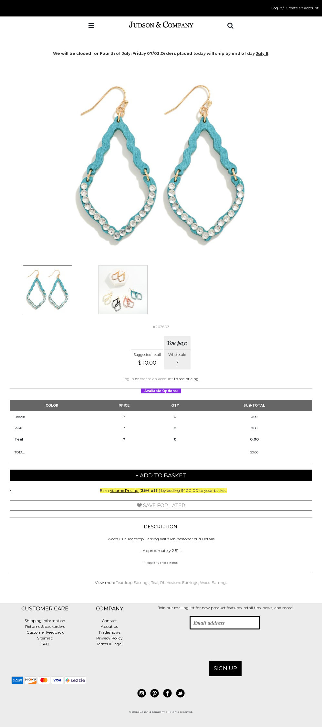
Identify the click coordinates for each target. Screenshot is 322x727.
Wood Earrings (213, 582)
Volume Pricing (124, 490)
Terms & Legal (109, 643)
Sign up (225, 668)
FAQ (45, 643)
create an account (156, 378)
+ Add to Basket (161, 475)
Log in (276, 8)
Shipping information (45, 620)
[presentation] (189, 645)
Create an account (302, 8)
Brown (20, 417)
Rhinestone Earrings (179, 582)
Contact (109, 620)
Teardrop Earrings (132, 582)
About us (109, 626)
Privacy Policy (109, 638)
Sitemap (45, 638)
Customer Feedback (45, 632)
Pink (18, 428)
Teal (19, 439)
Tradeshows (109, 632)
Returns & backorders (45, 626)
